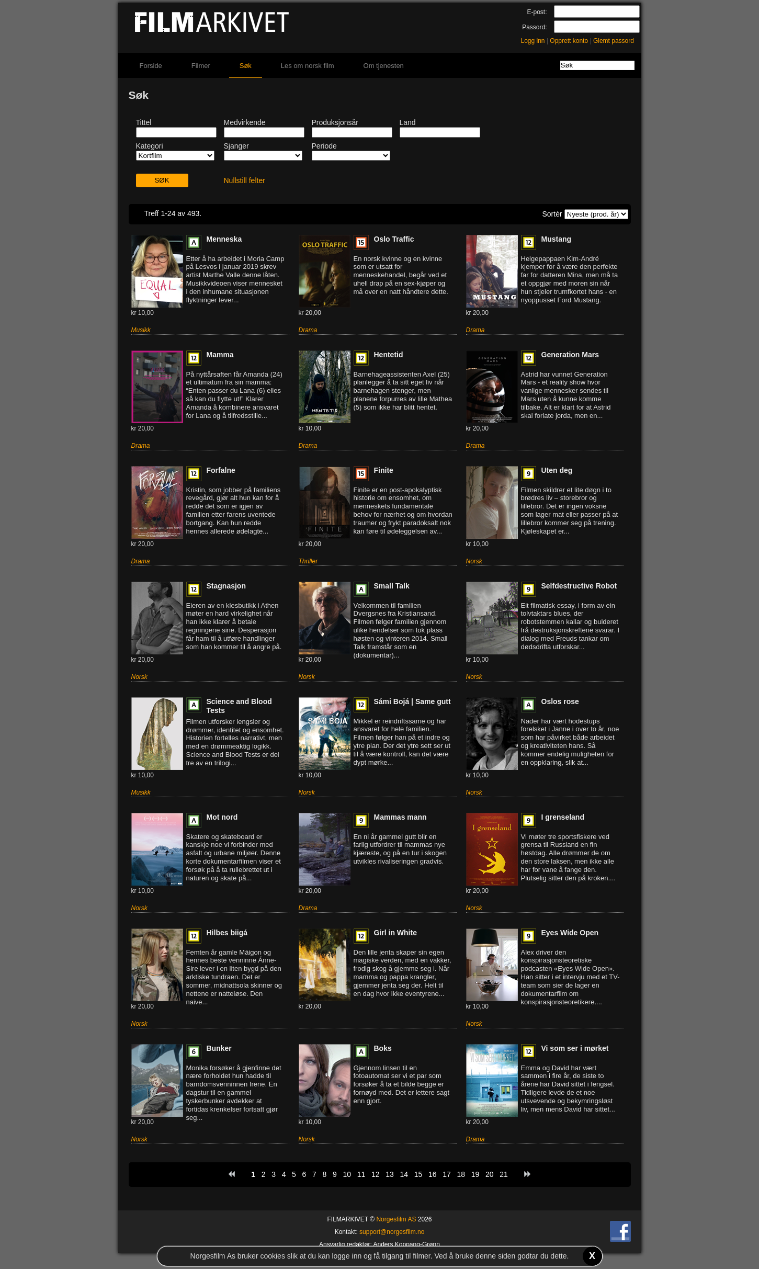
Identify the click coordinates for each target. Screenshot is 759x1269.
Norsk (474, 561)
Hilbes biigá (227, 932)
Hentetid (388, 354)
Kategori (149, 146)
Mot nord (222, 817)
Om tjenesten (384, 66)
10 (347, 1174)
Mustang (556, 239)
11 (361, 1174)
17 (447, 1174)
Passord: (534, 27)
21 (504, 1174)
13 (390, 1174)
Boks (383, 1048)
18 (461, 1174)
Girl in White (395, 932)
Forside (151, 66)
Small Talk (392, 586)
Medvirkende (245, 122)
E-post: (537, 12)
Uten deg (557, 470)
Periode (324, 146)
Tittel (144, 122)
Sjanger (236, 146)
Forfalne (221, 470)
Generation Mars (570, 354)
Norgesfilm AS (396, 1219)
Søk (246, 66)
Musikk (141, 330)
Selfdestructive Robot (579, 586)
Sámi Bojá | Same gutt (412, 701)
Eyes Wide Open (570, 932)
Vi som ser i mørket (575, 1048)
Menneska (224, 239)
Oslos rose (560, 701)
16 (432, 1174)
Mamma (220, 354)
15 (418, 1174)
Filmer (200, 66)
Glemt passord (613, 40)
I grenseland (562, 817)
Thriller (308, 561)
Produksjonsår (335, 122)
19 (475, 1174)
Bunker (219, 1048)
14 (404, 1174)
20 (489, 1174)
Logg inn (533, 40)
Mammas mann (400, 817)
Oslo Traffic (394, 239)
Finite (383, 470)
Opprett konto (569, 40)
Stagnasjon (226, 586)
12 (375, 1174)
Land (408, 122)
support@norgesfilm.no (391, 1232)
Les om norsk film (307, 66)
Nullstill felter (244, 180)
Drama (308, 330)
